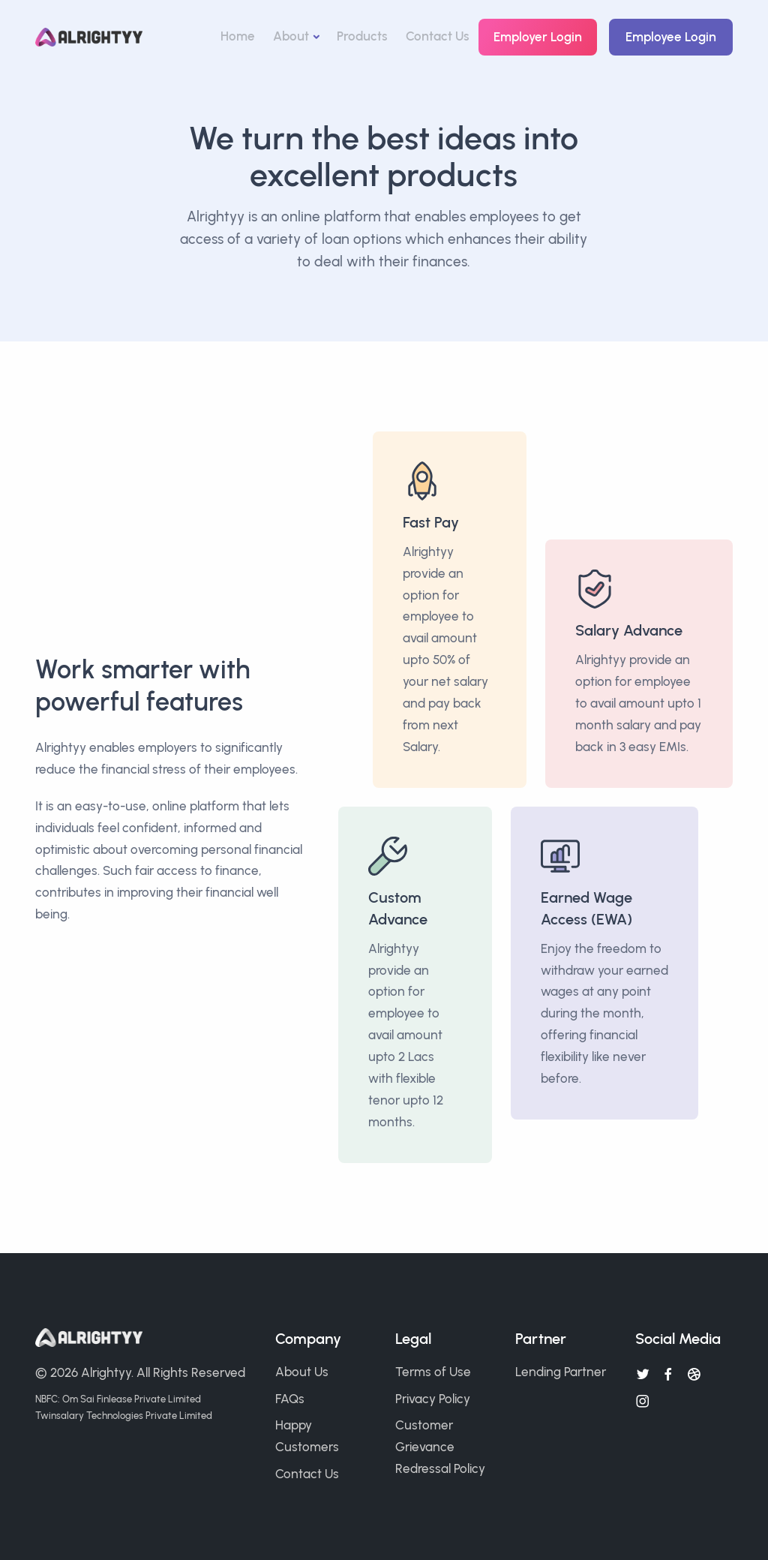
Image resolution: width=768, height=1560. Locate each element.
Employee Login (671, 36)
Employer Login (538, 36)
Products (362, 36)
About (291, 36)
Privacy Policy (432, 1398)
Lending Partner (560, 1371)
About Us (301, 1371)
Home (237, 36)
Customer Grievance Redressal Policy (440, 1446)
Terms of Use (433, 1371)
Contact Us (438, 36)
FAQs (289, 1398)
